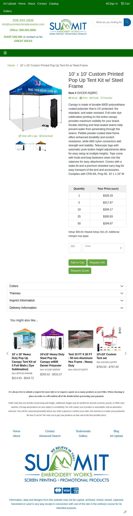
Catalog (53, 3)
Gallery (7, 11)
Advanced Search (50, 436)
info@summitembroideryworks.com (23, 24)
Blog (116, 431)
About (31, 3)
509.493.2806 (23, 20)
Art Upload (9, 3)
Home (22, 3)
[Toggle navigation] (5, 53)
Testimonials (83, 431)
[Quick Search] (108, 22)
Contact (42, 3)
